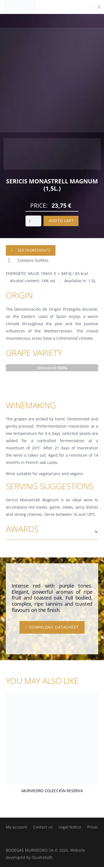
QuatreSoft (42, 857)
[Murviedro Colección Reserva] (52, 738)
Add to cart (61, 220)
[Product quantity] (33, 220)
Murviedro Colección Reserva (52, 790)
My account (16, 827)
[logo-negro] (20, 7)
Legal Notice (70, 827)
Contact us (43, 827)
